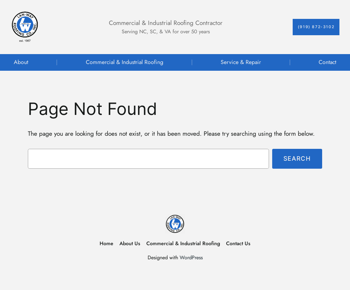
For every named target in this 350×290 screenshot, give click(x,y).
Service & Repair (241, 62)
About (21, 62)
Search (297, 158)
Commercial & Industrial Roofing (124, 62)
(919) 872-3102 (316, 26)
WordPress (191, 257)
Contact (327, 62)
